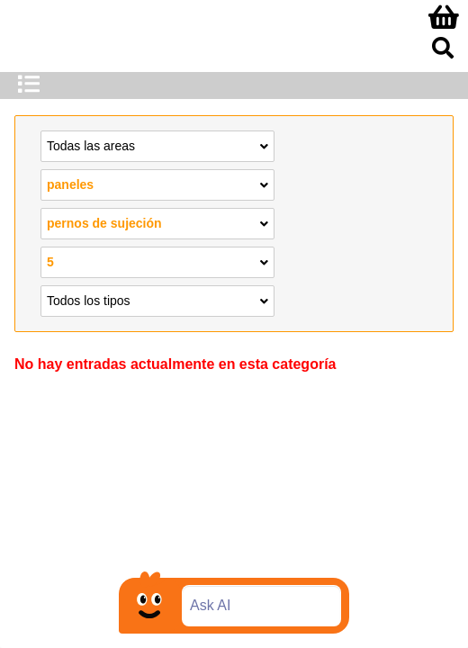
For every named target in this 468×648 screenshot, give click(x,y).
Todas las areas (157, 145)
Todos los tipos (157, 300)
